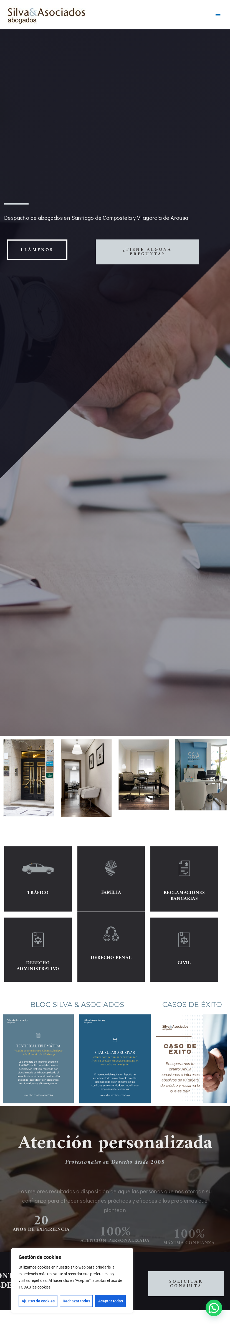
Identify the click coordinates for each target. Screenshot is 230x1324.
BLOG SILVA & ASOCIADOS (77, 1004)
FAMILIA (111, 932)
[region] (72, 1280)
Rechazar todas (76, 1301)
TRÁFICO (38, 932)
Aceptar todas (110, 1301)
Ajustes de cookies (38, 1301)
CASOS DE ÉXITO (192, 1004)
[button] (214, 1308)
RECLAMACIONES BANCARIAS (184, 935)
